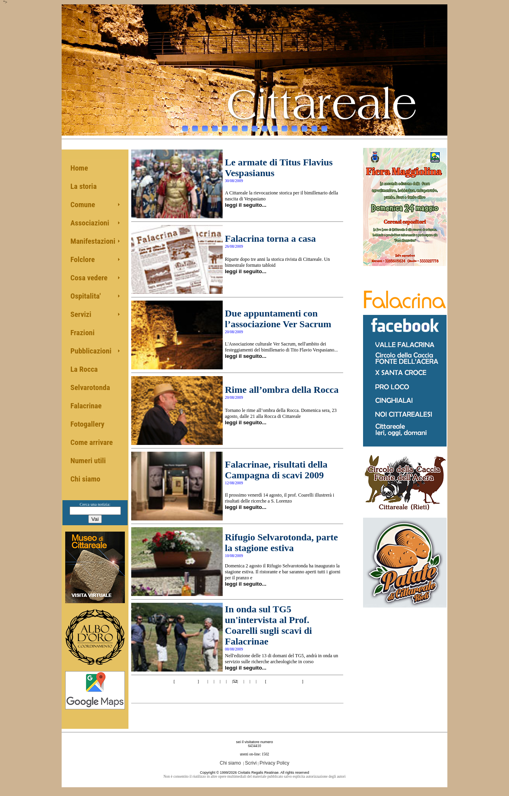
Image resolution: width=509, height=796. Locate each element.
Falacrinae (86, 405)
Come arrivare (91, 442)
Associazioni (89, 222)
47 (204, 681)
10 (275, 126)
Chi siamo (85, 478)
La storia (83, 186)
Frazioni (82, 332)
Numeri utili (88, 460)
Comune (82, 204)
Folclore (82, 259)
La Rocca (84, 369)
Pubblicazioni (90, 350)
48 (211, 681)
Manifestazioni (92, 241)
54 (246, 681)
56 (259, 681)
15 (324, 126)
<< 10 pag (185, 681)
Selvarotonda (90, 387)
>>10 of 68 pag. (284, 681)
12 (294, 126)
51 (229, 681)
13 (304, 126)
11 (284, 126)
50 (223, 681)
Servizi (80, 314)
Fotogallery (87, 424)
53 (240, 681)
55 (253, 681)
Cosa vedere (88, 277)
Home (79, 168)
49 (217, 681)
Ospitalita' (85, 296)
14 (314, 126)
